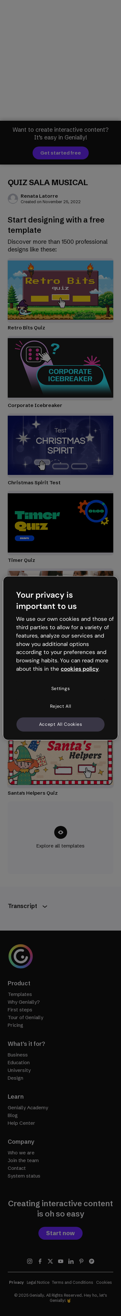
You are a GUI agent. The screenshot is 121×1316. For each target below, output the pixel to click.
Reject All (60, 706)
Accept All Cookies (60, 724)
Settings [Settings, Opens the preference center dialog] (60, 688)
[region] (60, 658)
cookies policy (80, 668)
